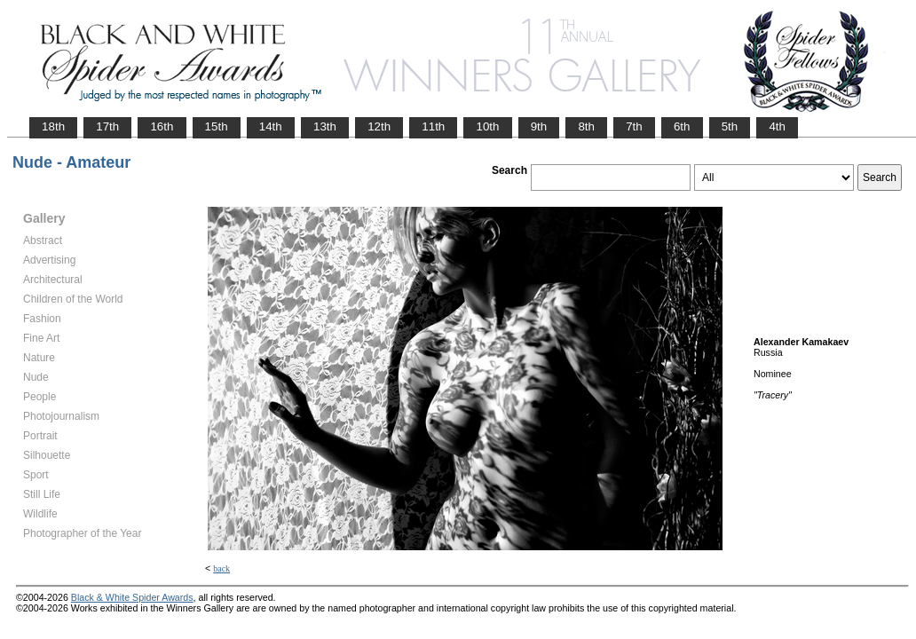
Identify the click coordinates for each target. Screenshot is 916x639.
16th (161, 126)
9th (539, 126)
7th (634, 126)
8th (586, 126)
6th (682, 126)
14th (270, 126)
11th (433, 126)
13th (325, 126)
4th (777, 126)
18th (53, 126)
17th (107, 126)
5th (730, 126)
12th (379, 126)
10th (487, 126)
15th (216, 126)
